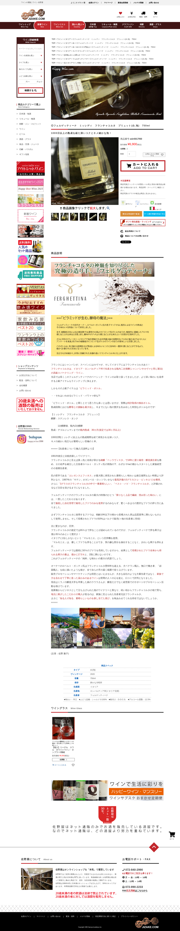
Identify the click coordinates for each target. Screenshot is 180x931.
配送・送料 (70, 916)
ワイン (22, 129)
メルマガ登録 (138, 3)
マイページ (108, 3)
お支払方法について (28, 375)
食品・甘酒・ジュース (29, 144)
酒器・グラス (25, 139)
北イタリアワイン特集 (72, 63)
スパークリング (79, 51)
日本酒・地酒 (25, 114)
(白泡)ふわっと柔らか (72, 55)
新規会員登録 (123, 3)
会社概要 (23, 385)
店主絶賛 (155, 204)
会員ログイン (94, 3)
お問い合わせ (154, 3)
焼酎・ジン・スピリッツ (30, 124)
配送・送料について (28, 380)
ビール (22, 134)
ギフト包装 (24, 154)
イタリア (67, 39)
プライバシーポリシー (129, 916)
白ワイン (126, 204)
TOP (53, 39)
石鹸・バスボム (26, 149)
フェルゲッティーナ (80, 59)
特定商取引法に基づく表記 (105, 916)
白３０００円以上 (83, 47)
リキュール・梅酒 (27, 119)
